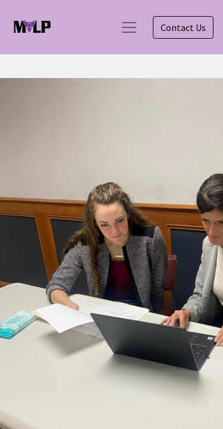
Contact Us (183, 27)
